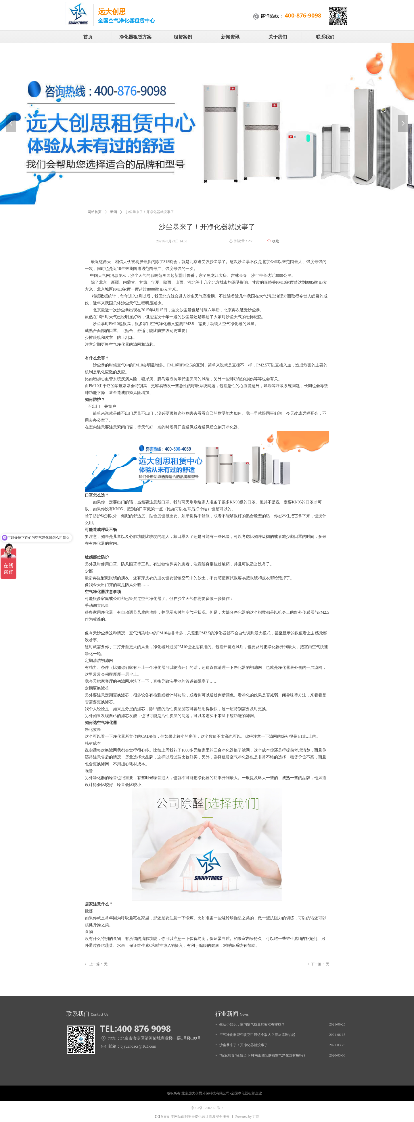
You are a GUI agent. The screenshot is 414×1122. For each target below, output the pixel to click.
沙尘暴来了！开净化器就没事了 (243, 1045)
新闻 (113, 212)
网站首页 (94, 212)
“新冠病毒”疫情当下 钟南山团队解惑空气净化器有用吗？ (262, 1055)
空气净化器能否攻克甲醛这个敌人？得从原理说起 (257, 1035)
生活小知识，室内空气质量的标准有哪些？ (252, 1024)
